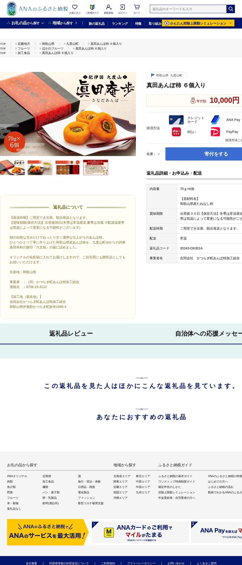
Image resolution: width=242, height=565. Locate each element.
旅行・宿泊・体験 (89, 481)
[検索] (230, 9)
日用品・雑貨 (86, 487)
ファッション (86, 497)
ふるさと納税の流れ (220, 487)
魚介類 (11, 487)
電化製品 (83, 492)
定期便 (47, 476)
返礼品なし (14, 508)
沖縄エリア (120, 497)
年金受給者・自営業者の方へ (176, 497)
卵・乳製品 (50, 497)
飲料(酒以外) (51, 503)
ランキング (120, 23)
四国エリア (120, 492)
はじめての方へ (218, 481)
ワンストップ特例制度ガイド (176, 481)
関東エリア (120, 481)
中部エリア (143, 481)
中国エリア (143, 487)
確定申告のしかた (169, 487)
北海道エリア (121, 476)
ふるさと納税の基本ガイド (175, 476)
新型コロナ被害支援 (91, 503)
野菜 (10, 492)
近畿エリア (120, 487)
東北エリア (143, 476)
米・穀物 (12, 503)
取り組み (155, 23)
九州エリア (143, 492)
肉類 (10, 481)
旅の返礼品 (96, 23)
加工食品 (48, 481)
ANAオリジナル (17, 476)
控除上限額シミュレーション (176, 492)
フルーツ (12, 497)
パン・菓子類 (51, 492)
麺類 (45, 487)
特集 (138, 23)
